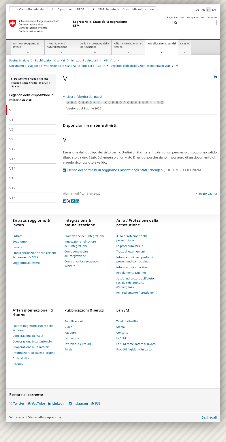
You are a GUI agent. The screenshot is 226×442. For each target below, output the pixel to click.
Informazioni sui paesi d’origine (34, 352)
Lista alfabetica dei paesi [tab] (84, 96)
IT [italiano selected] (208, 9)
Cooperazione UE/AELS (28, 335)
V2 (11, 129)
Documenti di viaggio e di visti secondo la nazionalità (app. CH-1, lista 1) (57, 65)
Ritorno (18, 364)
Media (120, 327)
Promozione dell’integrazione (84, 236)
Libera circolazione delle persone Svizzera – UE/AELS (34, 255)
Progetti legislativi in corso (134, 349)
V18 (12, 197)
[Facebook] (65, 201)
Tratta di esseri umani (130, 251)
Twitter (18, 403)
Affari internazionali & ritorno (127, 45)
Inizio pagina (207, 193)
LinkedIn (58, 403)
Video (68, 327)
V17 (12, 188)
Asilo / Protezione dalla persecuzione (94, 45)
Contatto (212, 17)
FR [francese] (203, 9)
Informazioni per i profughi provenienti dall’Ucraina (134, 259)
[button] (176, 22)
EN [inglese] (214, 9)
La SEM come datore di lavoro (136, 344)
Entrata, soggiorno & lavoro (26, 45)
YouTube (38, 403)
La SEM (184, 43)
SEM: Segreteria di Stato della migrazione (123, 9)
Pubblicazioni (73, 321)
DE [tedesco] (197, 9)
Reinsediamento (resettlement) (136, 292)
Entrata (17, 236)
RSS (98, 403)
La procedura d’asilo (129, 246)
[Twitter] (69, 201)
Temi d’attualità (127, 321)
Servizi (68, 349)
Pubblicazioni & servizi (162, 45)
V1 (11, 120)
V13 (12, 159)
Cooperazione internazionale (32, 341)
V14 (12, 168)
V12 (12, 149)
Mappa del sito (195, 17)
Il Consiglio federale (27, 9)
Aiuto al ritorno (23, 358)
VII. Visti (110, 60)
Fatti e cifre (71, 338)
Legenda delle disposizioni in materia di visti (140, 65)
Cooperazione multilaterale (31, 347)
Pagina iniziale (175, 17)
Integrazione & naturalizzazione (57, 45)
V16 (12, 178)
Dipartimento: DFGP (68, 9)
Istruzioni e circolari (84, 60)
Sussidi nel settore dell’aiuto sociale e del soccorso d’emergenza (135, 283)
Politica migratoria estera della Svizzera (33, 328)
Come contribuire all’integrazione (76, 254)
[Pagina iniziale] (72, 26)
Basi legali (209, 417)
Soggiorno (20, 241)
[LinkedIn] (77, 201)
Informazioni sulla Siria (131, 267)
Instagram (80, 403)
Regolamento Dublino (131, 272)
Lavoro (17, 247)
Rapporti (70, 332)
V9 (11, 139)
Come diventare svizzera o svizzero (81, 264)
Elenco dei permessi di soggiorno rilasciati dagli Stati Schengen (134, 170)
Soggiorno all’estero (26, 262)
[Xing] (73, 201)
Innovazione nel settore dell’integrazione (80, 244)
